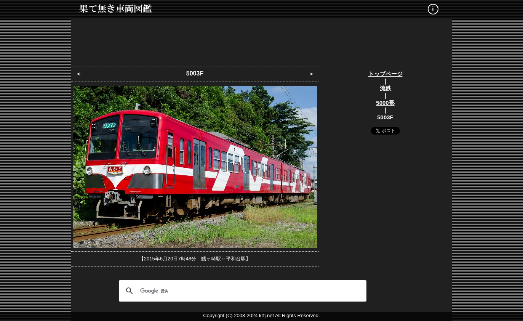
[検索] (241, 290)
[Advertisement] (261, 40)
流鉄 (385, 88)
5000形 (385, 103)
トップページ (385, 74)
